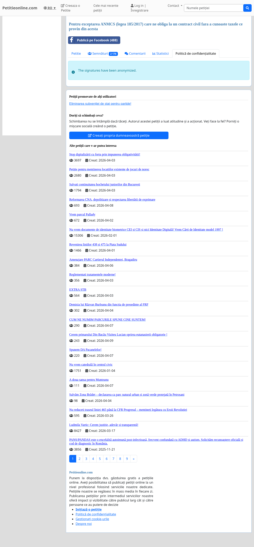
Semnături (103, 53)
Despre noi (84, 524)
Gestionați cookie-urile (92, 519)
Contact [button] (174, 5)
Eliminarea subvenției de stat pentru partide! (100, 103)
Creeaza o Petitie (70, 8)
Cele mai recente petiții (105, 8)
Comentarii (135, 53)
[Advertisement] (31, 75)
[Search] (213, 8)
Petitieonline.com (19, 8)
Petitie (76, 53)
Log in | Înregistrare (139, 8)
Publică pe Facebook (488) (93, 40)
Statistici (160, 53)
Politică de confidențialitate (196, 53)
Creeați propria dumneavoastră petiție (118, 135)
